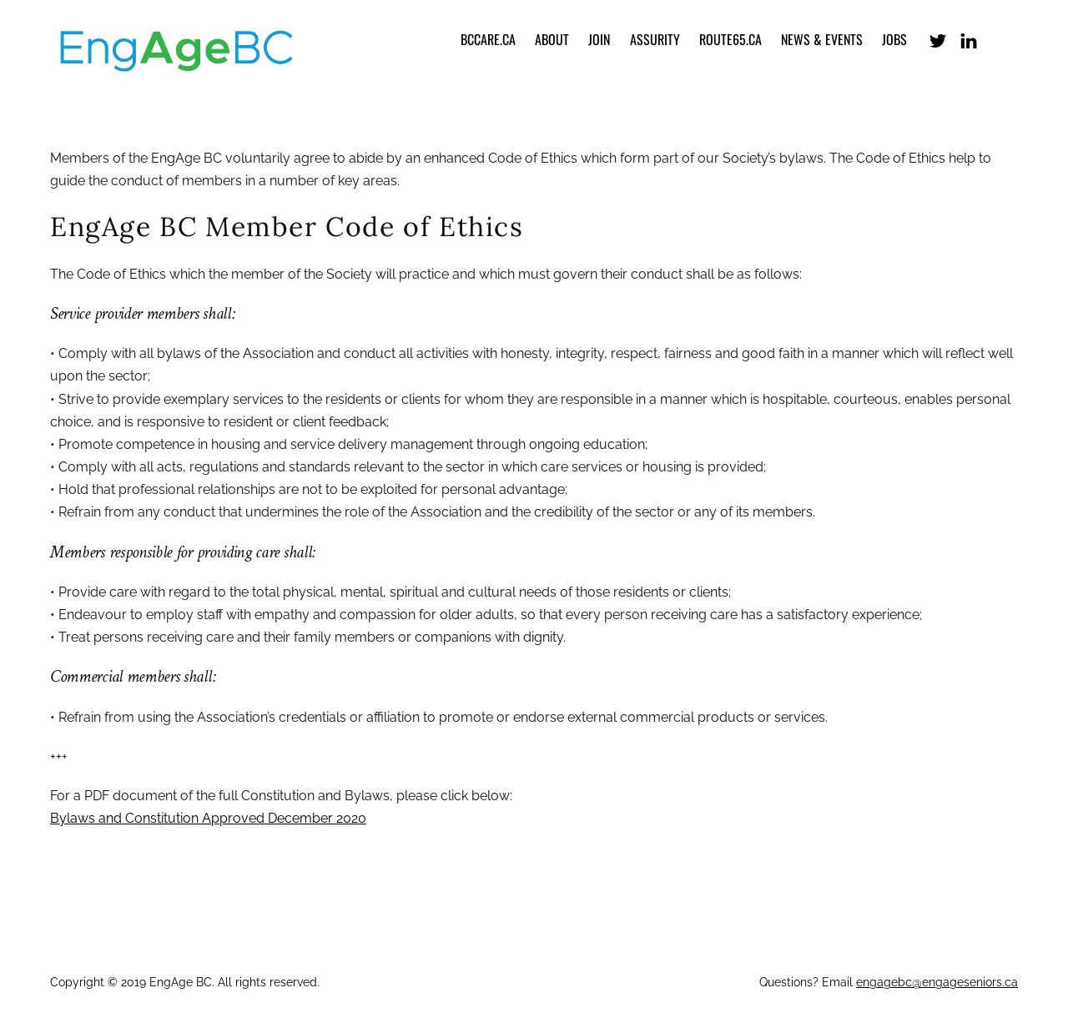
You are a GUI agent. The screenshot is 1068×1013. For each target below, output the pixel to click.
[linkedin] (968, 39)
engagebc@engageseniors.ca (937, 982)
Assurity (655, 39)
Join (599, 39)
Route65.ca (730, 39)
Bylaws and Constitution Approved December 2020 (208, 818)
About (552, 39)
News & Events (822, 39)
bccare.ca (488, 39)
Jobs (894, 39)
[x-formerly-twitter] (938, 39)
